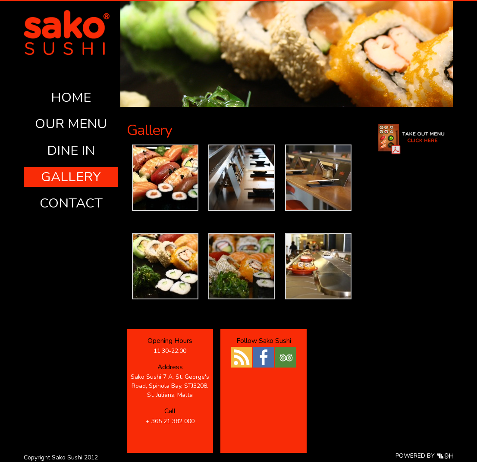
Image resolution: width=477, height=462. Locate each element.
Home (71, 97)
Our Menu (71, 124)
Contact (71, 203)
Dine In (71, 150)
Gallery (71, 177)
